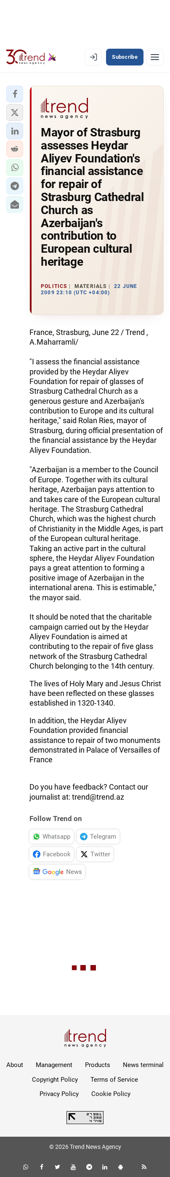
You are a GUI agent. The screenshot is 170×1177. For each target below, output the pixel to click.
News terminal (143, 1065)
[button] (15, 94)
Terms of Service (114, 1079)
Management (54, 1065)
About (14, 1065)
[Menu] (155, 57)
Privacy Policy (59, 1094)
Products (97, 1065)
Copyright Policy (55, 1079)
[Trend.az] (31, 57)
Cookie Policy (110, 1094)
